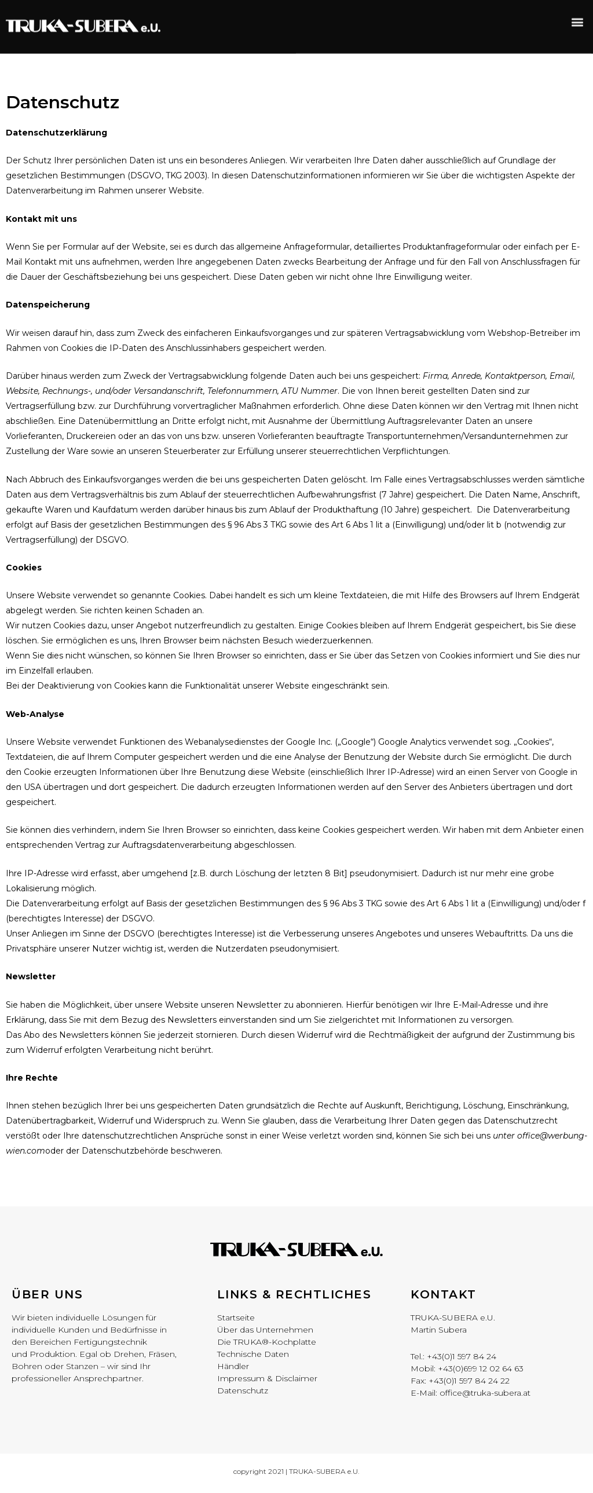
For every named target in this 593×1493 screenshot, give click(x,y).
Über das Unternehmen (265, 1332)
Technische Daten (253, 1357)
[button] (577, 15)
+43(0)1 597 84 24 (461, 1358)
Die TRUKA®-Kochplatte (266, 1345)
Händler (233, 1369)
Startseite (236, 1320)
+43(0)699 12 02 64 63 (481, 1371)
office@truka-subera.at (485, 1395)
